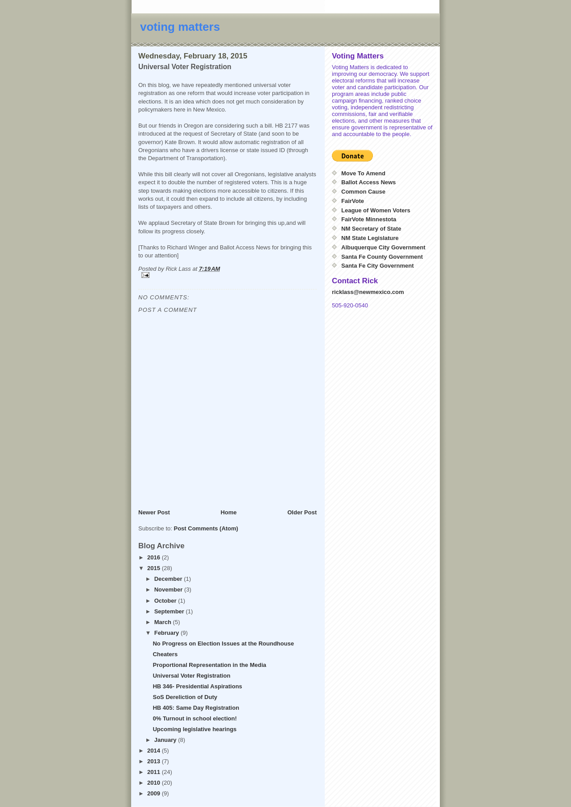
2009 (154, 793)
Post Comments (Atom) (206, 528)
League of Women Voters (375, 210)
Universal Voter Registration (191, 675)
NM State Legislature (370, 238)
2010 (154, 782)
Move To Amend (363, 173)
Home (228, 512)
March (163, 622)
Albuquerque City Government (383, 247)
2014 (154, 750)
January (166, 740)
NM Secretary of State (371, 228)
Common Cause (363, 191)
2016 (154, 557)
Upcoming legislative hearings (194, 729)
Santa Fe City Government (377, 265)
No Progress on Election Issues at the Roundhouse (223, 643)
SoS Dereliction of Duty (185, 697)
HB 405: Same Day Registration (196, 707)
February (167, 632)
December (169, 578)
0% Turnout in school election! (194, 718)
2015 (154, 568)
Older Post (302, 512)
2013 (154, 761)
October (166, 600)
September (170, 611)
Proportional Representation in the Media (209, 665)
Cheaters (165, 654)
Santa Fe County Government (382, 256)
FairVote (352, 201)
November (169, 589)
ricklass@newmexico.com (368, 292)
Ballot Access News (368, 182)
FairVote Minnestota (368, 219)
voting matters (180, 26)
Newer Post (154, 512)
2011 (154, 772)
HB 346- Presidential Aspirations (197, 686)
